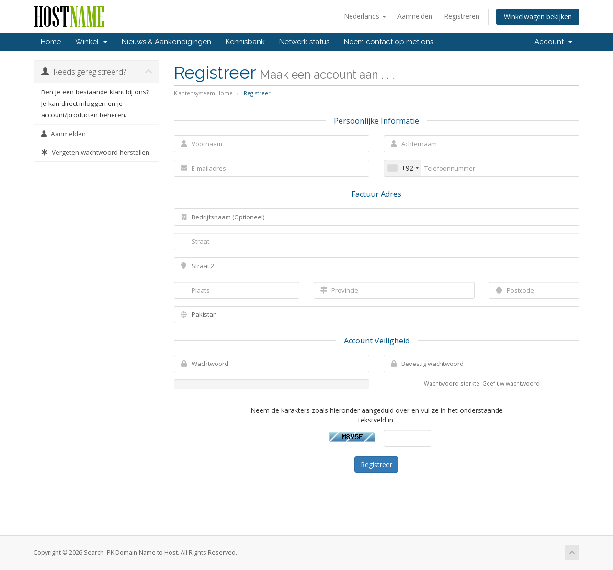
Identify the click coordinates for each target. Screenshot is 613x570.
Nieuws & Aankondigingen (166, 41)
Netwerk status (304, 41)
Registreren (461, 16)
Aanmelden (414, 16)
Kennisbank (245, 41)
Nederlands (365, 16)
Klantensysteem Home (203, 93)
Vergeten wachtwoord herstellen (95, 152)
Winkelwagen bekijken (538, 16)
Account (553, 41)
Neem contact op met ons (388, 41)
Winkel (91, 41)
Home (51, 41)
